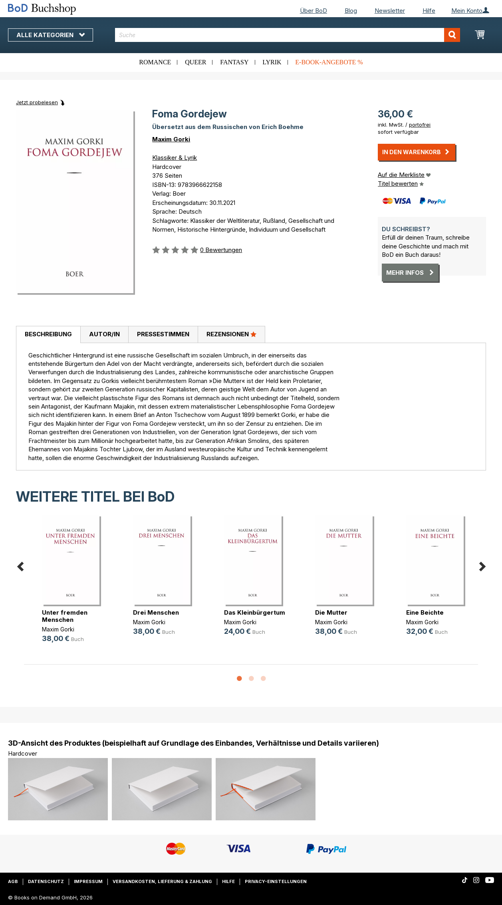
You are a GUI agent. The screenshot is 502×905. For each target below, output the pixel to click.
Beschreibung (48, 334)
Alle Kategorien (50, 35)
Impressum (88, 881)
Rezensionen (231, 333)
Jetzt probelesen (37, 102)
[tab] (48, 334)
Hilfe (429, 10)
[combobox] (287, 35)
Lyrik (271, 62)
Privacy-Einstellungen (276, 881)
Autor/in (104, 334)
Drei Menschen (156, 612)
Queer (195, 62)
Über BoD (313, 10)
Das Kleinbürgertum (254, 612)
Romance (155, 62)
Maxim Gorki (171, 139)
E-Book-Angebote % (329, 62)
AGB (13, 881)
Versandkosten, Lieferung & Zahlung (162, 881)
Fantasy (234, 62)
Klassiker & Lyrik (174, 157)
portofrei (420, 124)
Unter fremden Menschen (64, 616)
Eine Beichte (425, 612)
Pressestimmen (163, 334)
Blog (351, 10)
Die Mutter (331, 612)
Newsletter (390, 10)
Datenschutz (46, 881)
